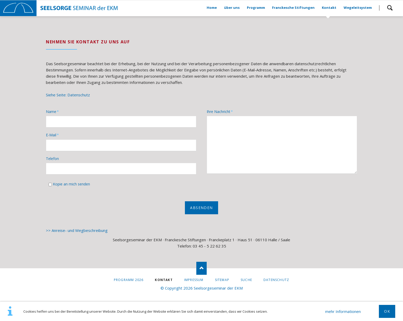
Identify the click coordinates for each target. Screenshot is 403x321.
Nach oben (201, 268)
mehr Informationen (343, 311)
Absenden (201, 207)
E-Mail (54, 134)
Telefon (52, 158)
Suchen (389, 7)
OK (387, 311)
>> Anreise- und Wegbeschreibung (77, 230)
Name (54, 111)
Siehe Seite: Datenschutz (68, 94)
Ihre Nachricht (220, 111)
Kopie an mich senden (71, 184)
